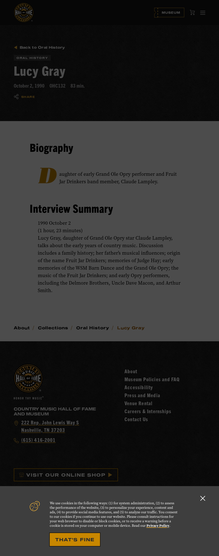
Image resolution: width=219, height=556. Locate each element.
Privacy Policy (157, 525)
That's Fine (74, 539)
